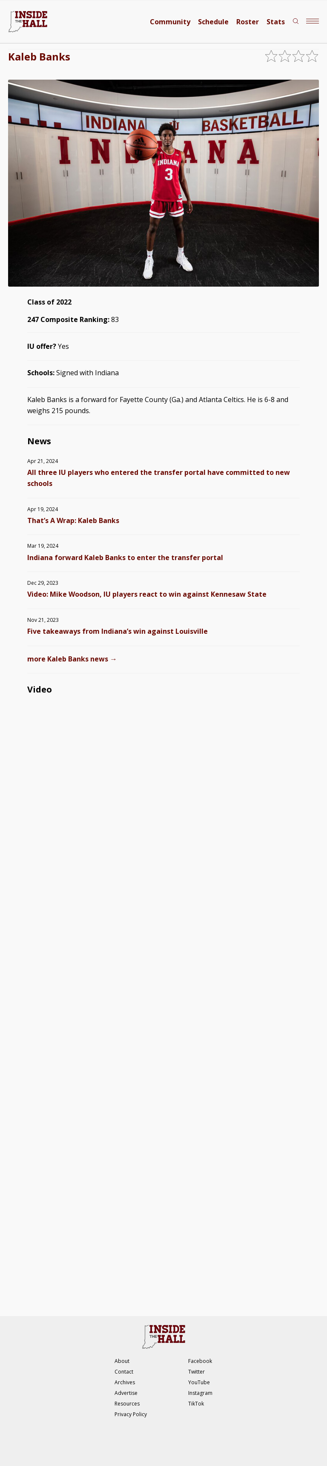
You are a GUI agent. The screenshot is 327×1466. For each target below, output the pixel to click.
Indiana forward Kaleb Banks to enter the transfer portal (125, 557)
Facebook (200, 1361)
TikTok (196, 1403)
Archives (125, 1382)
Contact (124, 1371)
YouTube (199, 1382)
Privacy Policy (131, 1414)
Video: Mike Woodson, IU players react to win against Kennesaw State (147, 594)
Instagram (200, 1393)
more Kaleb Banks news (72, 659)
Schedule (213, 21)
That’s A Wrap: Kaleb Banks (73, 520)
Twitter (196, 1371)
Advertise (126, 1393)
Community (170, 21)
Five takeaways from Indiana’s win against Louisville (117, 631)
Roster (247, 21)
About (122, 1361)
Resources (127, 1403)
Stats (276, 21)
